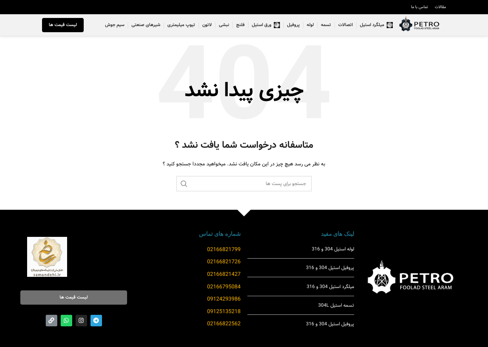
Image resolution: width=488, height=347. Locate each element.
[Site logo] (419, 26)
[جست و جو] (244, 185)
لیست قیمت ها (63, 25)
